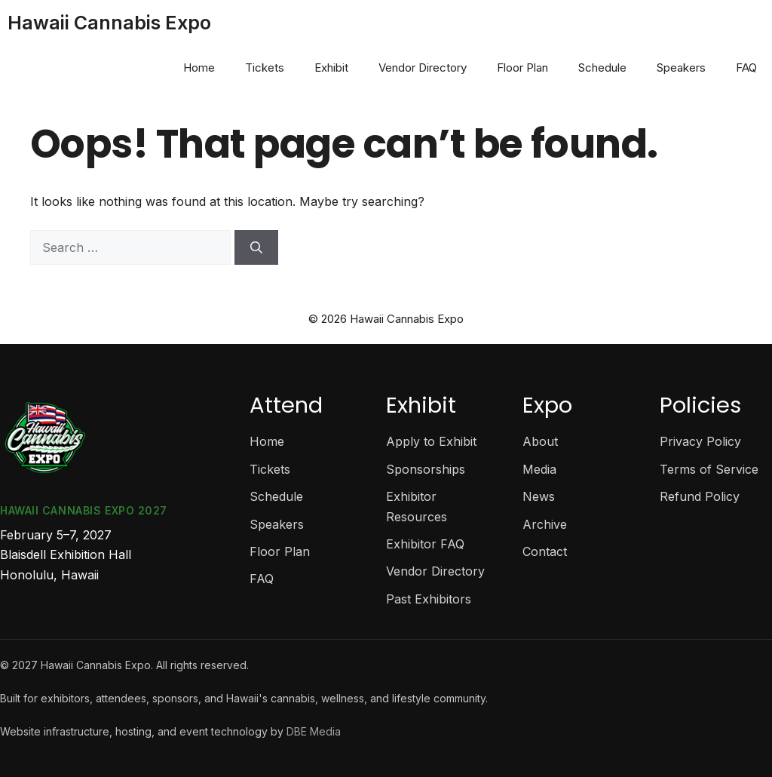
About (540, 441)
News (538, 496)
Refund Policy (700, 496)
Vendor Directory (422, 67)
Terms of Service (709, 469)
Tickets (264, 67)
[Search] (256, 247)
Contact (544, 551)
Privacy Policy (700, 441)
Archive (544, 524)
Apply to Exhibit (431, 441)
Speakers (681, 67)
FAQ (746, 67)
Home (199, 67)
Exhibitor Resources (416, 506)
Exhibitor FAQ (425, 543)
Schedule (602, 67)
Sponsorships (425, 469)
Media (539, 469)
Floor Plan (522, 67)
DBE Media (313, 731)
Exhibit (331, 67)
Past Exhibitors (428, 599)
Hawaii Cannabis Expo (109, 22)
